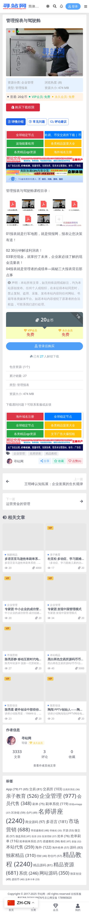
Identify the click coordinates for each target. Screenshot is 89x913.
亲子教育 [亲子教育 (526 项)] (22, 796)
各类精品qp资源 (25, 152)
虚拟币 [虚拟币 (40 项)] (18, 879)
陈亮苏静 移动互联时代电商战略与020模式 (22, 661)
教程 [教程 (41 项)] (66, 841)
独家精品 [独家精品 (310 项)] (21, 855)
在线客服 (76, 894)
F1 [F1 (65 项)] (23, 789)
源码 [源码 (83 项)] (76, 847)
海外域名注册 (63, 152)
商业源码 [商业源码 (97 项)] (35, 821)
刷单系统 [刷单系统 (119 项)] (57, 803)
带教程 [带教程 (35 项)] (56, 830)
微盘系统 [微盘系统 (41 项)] (23, 836)
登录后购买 (45, 346)
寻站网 (14, 461)
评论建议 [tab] (58, 122)
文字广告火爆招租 (63, 434)
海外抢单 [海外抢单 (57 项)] (60, 847)
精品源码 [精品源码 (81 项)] (43, 865)
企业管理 (27, 82)
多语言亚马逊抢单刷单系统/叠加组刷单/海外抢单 (21, 560)
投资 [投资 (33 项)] (36, 836)
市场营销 (12, 655)
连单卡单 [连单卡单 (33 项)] (32, 879)
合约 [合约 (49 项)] (31, 812)
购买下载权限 (22, 107)
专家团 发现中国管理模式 (65, 609)
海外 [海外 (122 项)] (43, 847)
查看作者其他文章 (44, 765)
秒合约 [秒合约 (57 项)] (55, 856)
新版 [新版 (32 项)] (76, 841)
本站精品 (55, 655)
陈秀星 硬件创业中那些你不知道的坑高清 (22, 711)
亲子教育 (55, 554)
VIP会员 (30, 330)
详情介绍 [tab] (15, 122)
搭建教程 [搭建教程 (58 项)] (51, 841)
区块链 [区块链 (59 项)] (18, 812)
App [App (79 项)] (12, 789)
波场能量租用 (25, 143)
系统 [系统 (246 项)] (29, 873)
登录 (73, 6)
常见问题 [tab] (37, 122)
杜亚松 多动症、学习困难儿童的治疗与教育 (65, 560)
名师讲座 (35, 453)
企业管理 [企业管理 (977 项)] (57, 795)
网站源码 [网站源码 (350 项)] (54, 873)
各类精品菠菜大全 (63, 143)
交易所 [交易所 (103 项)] (52, 789)
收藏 (59, 461)
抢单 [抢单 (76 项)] (63, 836)
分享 (45, 461)
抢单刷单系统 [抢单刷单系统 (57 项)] (30, 841)
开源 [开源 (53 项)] (68, 830)
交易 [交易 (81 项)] (35, 789)
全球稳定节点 (25, 135)
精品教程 (51, 453)
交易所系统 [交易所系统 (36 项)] (71, 789)
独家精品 (12, 554)
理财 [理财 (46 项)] (41, 856)
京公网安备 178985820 (58, 898)
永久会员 (65, 330)
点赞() (75, 461)
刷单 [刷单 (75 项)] (38, 804)
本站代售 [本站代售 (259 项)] (20, 847)
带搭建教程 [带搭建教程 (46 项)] (40, 830)
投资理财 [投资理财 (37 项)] (49, 836)
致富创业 (12, 705)
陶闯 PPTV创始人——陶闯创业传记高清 (65, 711)
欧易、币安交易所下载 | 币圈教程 (63, 136)
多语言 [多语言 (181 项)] (57, 821)
